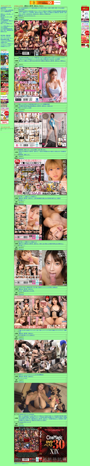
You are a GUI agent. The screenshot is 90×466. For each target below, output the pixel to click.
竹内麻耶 (21, 106)
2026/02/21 (21, 111)
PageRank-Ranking (5, 19)
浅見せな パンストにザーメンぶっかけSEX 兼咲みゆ (31, 374)
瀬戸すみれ (32, 60)
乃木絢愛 (62, 151)
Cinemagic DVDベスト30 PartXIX (26, 414)
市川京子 (27, 418)
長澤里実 (61, 418)
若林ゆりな (28, 420)
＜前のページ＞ (17, 463)
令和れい (61, 417)
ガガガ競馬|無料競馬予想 (6, 28)
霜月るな (37, 12)
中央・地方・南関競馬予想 (7, 30)
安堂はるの (21, 151)
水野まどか (36, 416)
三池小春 (36, 198)
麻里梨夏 (59, 11)
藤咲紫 (40, 198)
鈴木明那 (22, 418)
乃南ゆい (28, 417)
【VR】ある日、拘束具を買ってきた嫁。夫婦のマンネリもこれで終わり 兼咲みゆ (38, 287)
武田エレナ (42, 14)
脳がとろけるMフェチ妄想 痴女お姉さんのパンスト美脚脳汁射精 (34, 104)
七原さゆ (41, 151)
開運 (8, 39)
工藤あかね (34, 420)
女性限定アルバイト (5, 46)
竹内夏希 (51, 418)
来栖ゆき (43, 60)
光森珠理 (21, 11)
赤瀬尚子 (50, 11)
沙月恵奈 (54, 11)
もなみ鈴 (31, 416)
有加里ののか (47, 151)
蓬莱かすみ (22, 420)
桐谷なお (45, 11)
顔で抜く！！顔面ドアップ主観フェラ (28, 242)
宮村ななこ (63, 60)
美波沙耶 (25, 106)
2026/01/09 (21, 294)
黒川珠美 (32, 417)
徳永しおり (21, 416)
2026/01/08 (21, 338)
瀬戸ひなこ (54, 198)
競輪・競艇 (5, 35)
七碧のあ (57, 417)
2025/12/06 (21, 425)
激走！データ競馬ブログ (6, 23)
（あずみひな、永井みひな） (32, 14)
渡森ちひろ (51, 417)
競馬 (2, 35)
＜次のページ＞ (25, 463)
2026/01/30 (21, 158)
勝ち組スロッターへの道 (6, 16)
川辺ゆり (44, 420)
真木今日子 (38, 60)
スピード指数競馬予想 (6, 11)
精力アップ (11, 43)
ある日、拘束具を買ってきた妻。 (27, 290)
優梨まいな (27, 60)
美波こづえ (46, 12)
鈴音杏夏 (31, 11)
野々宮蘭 (31, 418)
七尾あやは (41, 416)
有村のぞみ (47, 14)
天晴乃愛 (61, 416)
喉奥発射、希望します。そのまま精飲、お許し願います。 (32, 149)
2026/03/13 (21, 19)
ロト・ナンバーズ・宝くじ (7, 38)
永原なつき (50, 106)
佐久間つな (26, 11)
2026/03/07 (21, 66)
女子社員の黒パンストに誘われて (27, 335)
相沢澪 (58, 198)
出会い (9, 45)
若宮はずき (57, 151)
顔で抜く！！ (22, 200)
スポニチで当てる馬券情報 (7, 10)
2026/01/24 (21, 203)
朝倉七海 (47, 417)
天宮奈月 (46, 416)
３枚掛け (3, 18)
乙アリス (41, 11)
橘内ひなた (21, 243)
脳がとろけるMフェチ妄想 (25, 107)
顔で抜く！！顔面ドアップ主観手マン (28, 196)
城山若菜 (30, 106)
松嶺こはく (51, 416)
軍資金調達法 (4, 39)
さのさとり (37, 417)
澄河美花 (49, 198)
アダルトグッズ (4, 43)
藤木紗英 (26, 416)
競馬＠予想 (3, 8)
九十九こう (36, 11)
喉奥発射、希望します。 (24, 154)
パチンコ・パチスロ (5, 36)
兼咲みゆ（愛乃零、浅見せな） (52, 60)
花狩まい (41, 12)
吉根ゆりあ (52, 12)
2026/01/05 (21, 381)
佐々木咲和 (22, 417)
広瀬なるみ (44, 198)
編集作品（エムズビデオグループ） (27, 15)
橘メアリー (21, 60)
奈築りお (52, 151)
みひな (23, 14)
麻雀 (9, 35)
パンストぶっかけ (23, 378)
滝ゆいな (47, 243)
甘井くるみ (42, 243)
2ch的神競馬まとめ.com (6, 7)
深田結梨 (63, 11)
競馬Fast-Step (4, 31)
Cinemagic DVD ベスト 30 (25, 422)
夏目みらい (55, 418)
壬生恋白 (42, 417)
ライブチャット (4, 45)
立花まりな (39, 420)
